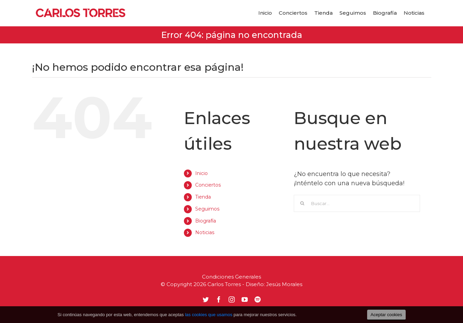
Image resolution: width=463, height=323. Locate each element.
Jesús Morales (284, 284)
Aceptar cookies (386, 314)
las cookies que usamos (208, 314)
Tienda (203, 197)
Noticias (204, 232)
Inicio (201, 173)
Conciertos (208, 185)
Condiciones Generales (231, 276)
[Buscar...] (357, 203)
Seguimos (207, 209)
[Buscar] (302, 203)
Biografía (205, 221)
